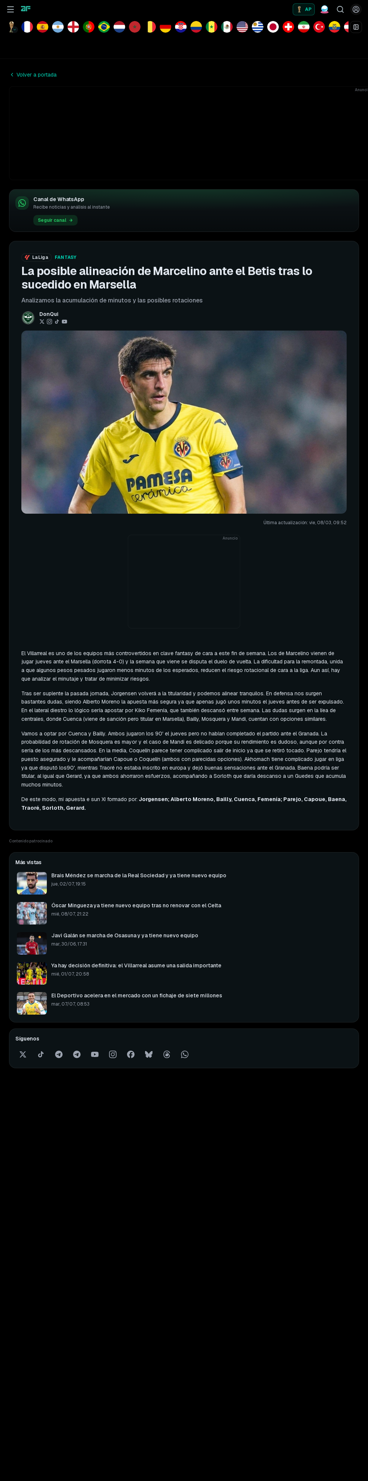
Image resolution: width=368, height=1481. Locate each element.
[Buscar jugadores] (340, 9)
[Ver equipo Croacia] (180, 26)
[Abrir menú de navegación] (10, 9)
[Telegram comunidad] (76, 1054)
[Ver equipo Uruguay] (257, 26)
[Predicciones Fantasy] (324, 9)
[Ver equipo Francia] (27, 26)
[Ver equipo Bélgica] (150, 26)
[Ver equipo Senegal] (211, 26)
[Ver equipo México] (226, 26)
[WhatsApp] (184, 1054)
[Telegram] (58, 1054)
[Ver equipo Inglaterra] (73, 26)
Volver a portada (33, 74)
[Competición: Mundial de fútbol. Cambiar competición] (12, 27)
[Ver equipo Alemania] (165, 26)
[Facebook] (130, 1054)
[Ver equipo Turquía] (319, 26)
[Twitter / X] (42, 321)
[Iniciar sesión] (356, 9)
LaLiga (36, 257)
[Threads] (166, 1054)
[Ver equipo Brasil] (104, 26)
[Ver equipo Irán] (303, 26)
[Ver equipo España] (42, 26)
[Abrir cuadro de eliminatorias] (356, 27)
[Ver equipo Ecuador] (334, 26)
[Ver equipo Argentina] (57, 26)
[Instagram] (49, 321)
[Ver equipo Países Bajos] (119, 26)
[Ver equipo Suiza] (288, 26)
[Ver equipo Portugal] (88, 26)
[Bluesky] (148, 1054)
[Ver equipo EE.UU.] (242, 26)
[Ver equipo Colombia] (196, 26)
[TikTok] (57, 321)
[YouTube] (64, 321)
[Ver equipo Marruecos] (134, 26)
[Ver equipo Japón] (273, 26)
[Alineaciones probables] (304, 9)
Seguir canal (55, 220)
